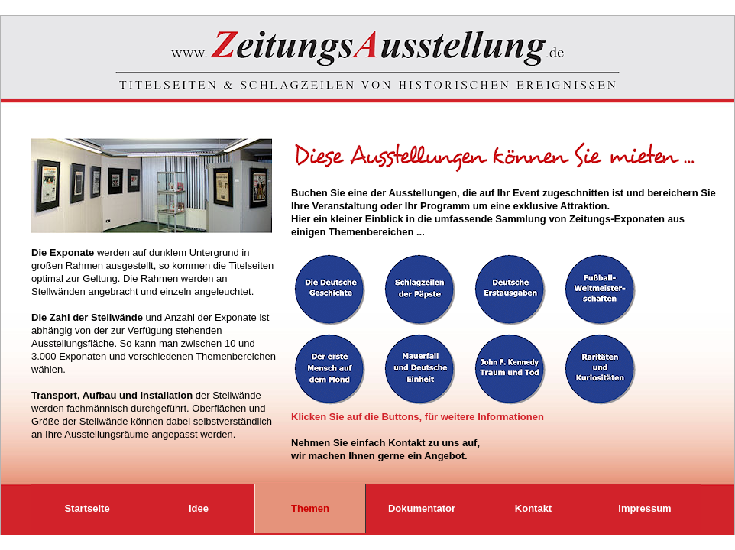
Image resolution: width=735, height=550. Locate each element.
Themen (310, 508)
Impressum (644, 508)
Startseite (86, 508)
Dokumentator (421, 508)
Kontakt (533, 508)
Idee (199, 508)
